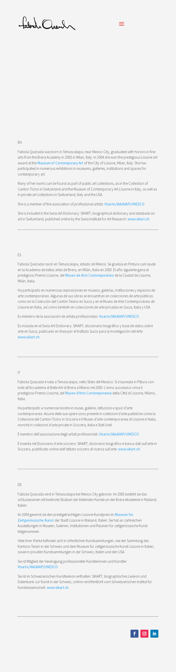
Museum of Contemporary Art (60, 163)
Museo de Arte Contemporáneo (89, 275)
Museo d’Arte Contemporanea (88, 393)
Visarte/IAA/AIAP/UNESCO (124, 204)
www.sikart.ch (138, 219)
